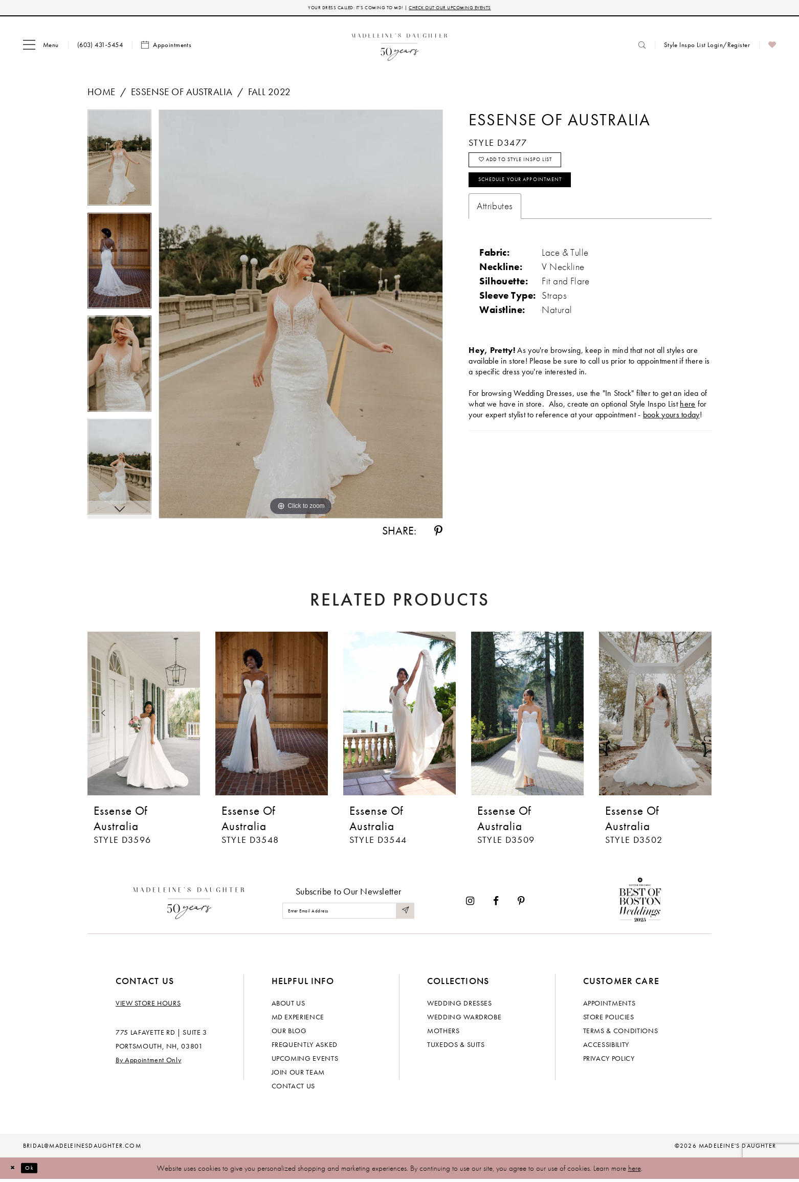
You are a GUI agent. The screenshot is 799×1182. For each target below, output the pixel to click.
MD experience (298, 1019)
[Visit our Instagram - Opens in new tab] (470, 903)
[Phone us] (100, 47)
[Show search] (642, 47)
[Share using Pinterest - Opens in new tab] (438, 533)
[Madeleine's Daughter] (189, 903)
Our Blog (289, 1033)
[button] (41, 47)
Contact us (294, 1088)
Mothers (443, 1033)
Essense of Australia (181, 94)
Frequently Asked (305, 1047)
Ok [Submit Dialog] (38, 1170)
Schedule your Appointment (540, 195)
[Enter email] (348, 913)
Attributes (495, 224)
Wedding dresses (459, 1005)
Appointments (609, 1005)
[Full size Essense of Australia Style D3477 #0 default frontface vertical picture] (300, 317)
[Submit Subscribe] (403, 913)
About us (288, 1005)
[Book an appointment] (166, 47)
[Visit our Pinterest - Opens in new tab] (521, 903)
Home (101, 94)
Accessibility (606, 1047)
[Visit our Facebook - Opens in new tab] (496, 903)
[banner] (400, 47)
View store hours (148, 1005)
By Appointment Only (148, 1062)
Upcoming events (305, 1060)
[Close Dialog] (15, 1170)
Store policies (608, 1019)
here (634, 1171)
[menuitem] (41, 47)
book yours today (671, 433)
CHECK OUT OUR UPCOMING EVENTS (470, 9)
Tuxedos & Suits (456, 1047)
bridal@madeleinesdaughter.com (82, 1148)
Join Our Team (298, 1074)
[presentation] (143, 716)
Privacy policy (609, 1060)
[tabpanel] (119, 163)
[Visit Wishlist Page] (772, 47)
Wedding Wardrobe (464, 1019)
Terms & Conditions (620, 1033)
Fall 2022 (269, 94)
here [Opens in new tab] (687, 422)
